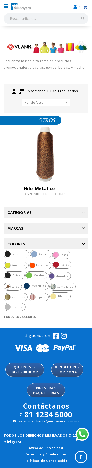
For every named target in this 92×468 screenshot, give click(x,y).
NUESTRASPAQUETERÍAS (46, 390)
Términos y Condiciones (46, 454)
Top (81, 457)
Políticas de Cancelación (46, 461)
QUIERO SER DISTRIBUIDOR (25, 369)
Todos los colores (20, 317)
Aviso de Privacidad (46, 448)
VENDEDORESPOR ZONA (67, 369)
